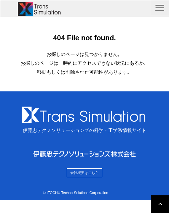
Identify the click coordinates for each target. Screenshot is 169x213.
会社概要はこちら (84, 173)
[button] (160, 7)
